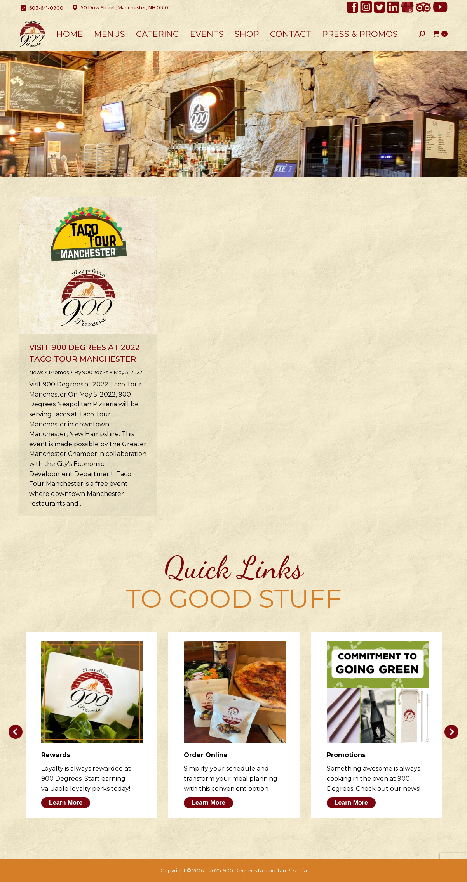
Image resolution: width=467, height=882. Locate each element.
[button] (16, 732)
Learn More (65, 802)
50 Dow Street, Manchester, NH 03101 (120, 7)
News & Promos (49, 372)
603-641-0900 (41, 8)
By (91, 372)
